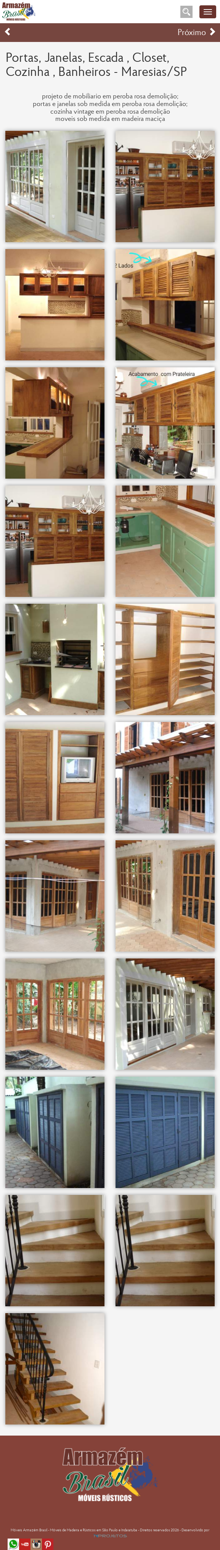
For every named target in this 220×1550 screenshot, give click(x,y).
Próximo (197, 33)
